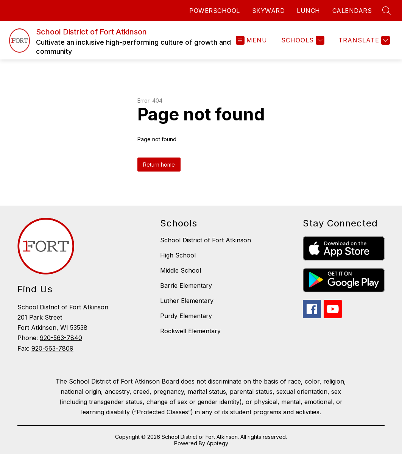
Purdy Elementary (186, 316)
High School (178, 255)
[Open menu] (251, 40)
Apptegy (217, 443)
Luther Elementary (186, 300)
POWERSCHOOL (214, 10)
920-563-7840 (61, 338)
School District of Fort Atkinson (205, 240)
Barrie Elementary (186, 285)
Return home (159, 164)
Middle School (180, 270)
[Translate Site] (363, 40)
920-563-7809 (52, 348)
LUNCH (308, 10)
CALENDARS (352, 10)
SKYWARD (268, 10)
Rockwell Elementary (190, 331)
